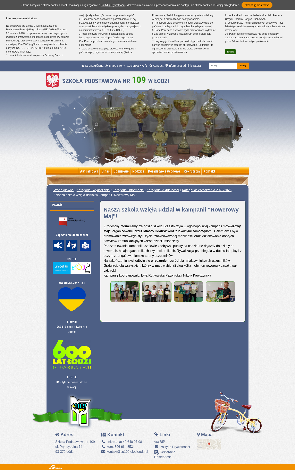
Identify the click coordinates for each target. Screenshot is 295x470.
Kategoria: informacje (128, 190)
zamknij (230, 52)
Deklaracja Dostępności (164, 454)
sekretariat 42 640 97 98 (121, 442)
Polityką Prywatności (113, 5)
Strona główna (92, 65)
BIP (159, 442)
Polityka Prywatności (172, 447)
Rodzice (138, 171)
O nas (105, 171)
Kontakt (209, 171)
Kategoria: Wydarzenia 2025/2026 (206, 190)
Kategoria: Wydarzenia (93, 190)
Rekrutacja (192, 171)
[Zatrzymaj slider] (161, 162)
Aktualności (89, 171)
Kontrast (156, 65)
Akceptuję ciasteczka (257, 5)
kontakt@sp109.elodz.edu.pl (124, 451)
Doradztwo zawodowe (164, 171)
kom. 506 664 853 (117, 446)
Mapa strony (115, 65)
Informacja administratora (183, 65)
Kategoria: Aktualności (163, 190)
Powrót (57, 205)
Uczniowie (121, 171)
